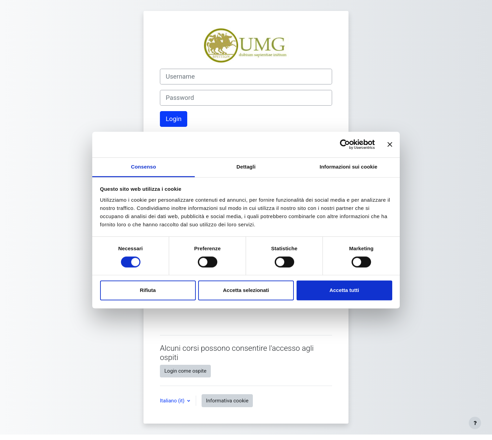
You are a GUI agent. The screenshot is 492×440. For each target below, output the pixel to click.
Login (173, 119)
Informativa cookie (227, 401)
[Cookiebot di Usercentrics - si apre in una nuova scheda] (345, 144)
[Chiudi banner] (389, 144)
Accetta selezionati (246, 290)
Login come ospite (185, 371)
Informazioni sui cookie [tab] (349, 167)
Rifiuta (148, 290)
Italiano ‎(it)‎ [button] (173, 401)
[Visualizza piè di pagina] (475, 423)
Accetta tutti (344, 290)
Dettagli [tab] (246, 167)
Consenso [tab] (143, 167)
